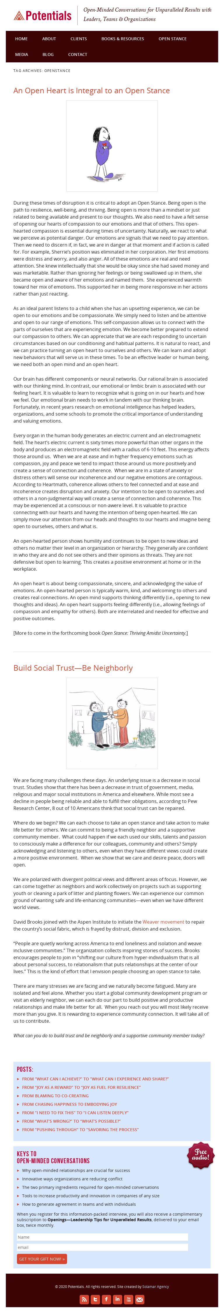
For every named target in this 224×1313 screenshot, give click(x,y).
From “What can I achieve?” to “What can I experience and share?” (95, 1079)
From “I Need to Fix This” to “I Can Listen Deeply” (75, 1112)
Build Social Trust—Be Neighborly (73, 667)
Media (21, 54)
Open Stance (173, 38)
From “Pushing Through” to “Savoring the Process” (80, 1129)
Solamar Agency (155, 1286)
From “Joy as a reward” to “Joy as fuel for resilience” (81, 1087)
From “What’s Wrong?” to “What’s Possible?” (71, 1121)
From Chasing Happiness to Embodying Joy (69, 1104)
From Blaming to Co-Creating (55, 1095)
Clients (79, 38)
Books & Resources (123, 38)
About (49, 38)
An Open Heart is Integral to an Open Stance (91, 90)
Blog (48, 54)
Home (21, 38)
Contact (77, 54)
